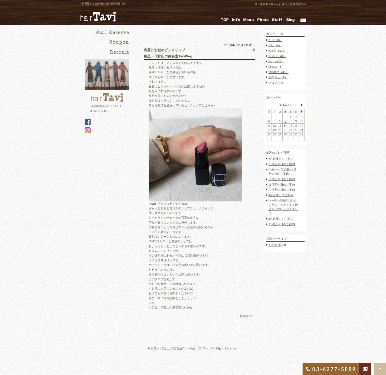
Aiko (275, 45)
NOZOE (277, 56)
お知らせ (278, 77)
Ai (275, 40)
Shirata (276, 66)
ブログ (276, 82)
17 (301, 125)
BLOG (277, 50)
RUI (276, 61)
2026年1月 (285, 105)
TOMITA (278, 72)
